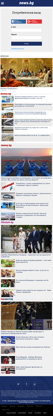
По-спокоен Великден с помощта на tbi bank (32, 281)
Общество (4, 90)
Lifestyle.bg (21, 406)
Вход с (18, 21)
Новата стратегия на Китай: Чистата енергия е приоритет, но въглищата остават (31, 215)
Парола (14, 34)
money (7, 94)
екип (44, 413)
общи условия (11, 413)
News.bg (4, 406)
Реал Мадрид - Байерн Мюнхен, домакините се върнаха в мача (29, 358)
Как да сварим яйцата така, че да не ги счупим (32, 271)
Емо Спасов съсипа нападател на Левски (33, 347)
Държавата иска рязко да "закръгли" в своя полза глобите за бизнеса (31, 128)
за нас (30, 413)
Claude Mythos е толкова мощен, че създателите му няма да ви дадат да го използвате (33, 105)
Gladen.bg (38, 406)
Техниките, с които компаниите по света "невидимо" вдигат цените (33, 184)
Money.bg (12, 406)
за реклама (22, 413)
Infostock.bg (5, 409)
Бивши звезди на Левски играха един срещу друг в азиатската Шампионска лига (22, 332)
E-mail (13, 27)
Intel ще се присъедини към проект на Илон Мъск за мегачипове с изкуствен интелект (32, 205)
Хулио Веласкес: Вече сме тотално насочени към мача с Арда (30, 338)
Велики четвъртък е (9, 88)
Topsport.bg (30, 406)
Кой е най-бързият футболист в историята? (29, 368)
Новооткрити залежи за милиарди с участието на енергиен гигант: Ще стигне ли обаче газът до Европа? (26, 179)
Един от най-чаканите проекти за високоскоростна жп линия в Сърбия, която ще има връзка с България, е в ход (33, 121)
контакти (38, 413)
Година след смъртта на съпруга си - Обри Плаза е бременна (33, 291)
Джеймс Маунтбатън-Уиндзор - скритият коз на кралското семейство (26, 256)
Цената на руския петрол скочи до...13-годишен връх (32, 135)
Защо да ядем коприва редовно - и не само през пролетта (33, 261)
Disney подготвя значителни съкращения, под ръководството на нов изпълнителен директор (30, 113)
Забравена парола (17, 48)
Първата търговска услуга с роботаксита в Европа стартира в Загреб (34, 194)
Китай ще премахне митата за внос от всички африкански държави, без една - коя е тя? (30, 97)
